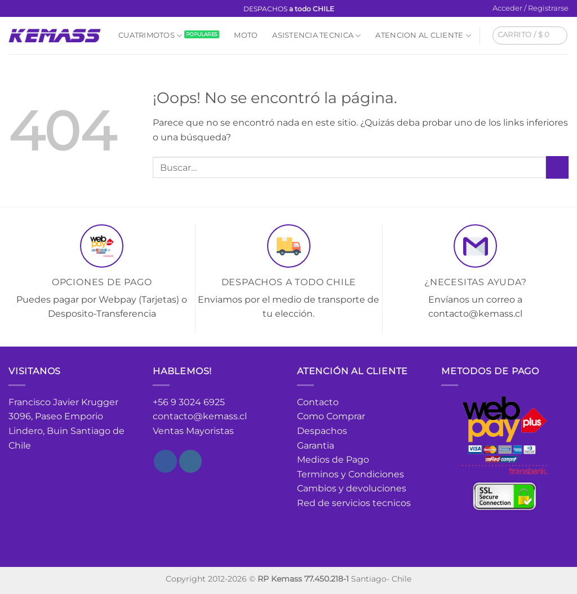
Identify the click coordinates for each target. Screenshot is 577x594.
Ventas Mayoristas (193, 430)
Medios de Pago (333, 459)
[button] (530, 8)
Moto (246, 35)
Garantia (315, 445)
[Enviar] (557, 167)
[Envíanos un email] (35, 9)
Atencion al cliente (423, 35)
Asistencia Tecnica (316, 35)
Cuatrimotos (150, 35)
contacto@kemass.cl (200, 416)
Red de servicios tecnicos (354, 503)
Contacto (318, 402)
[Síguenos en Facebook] (14, 9)
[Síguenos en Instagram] (24, 9)
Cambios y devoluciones (351, 488)
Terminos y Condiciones (350, 474)
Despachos (322, 430)
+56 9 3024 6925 (189, 402)
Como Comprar (331, 416)
